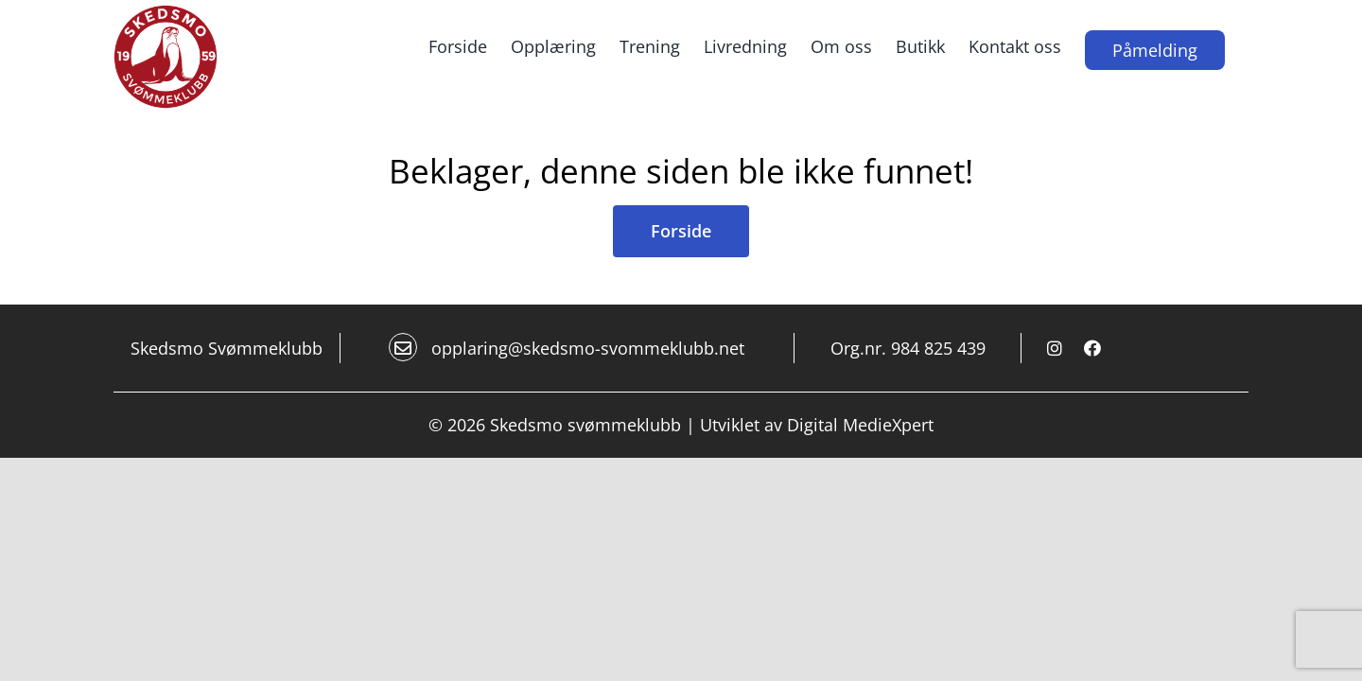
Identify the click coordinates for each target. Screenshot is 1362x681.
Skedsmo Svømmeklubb (227, 348)
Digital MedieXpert (860, 424)
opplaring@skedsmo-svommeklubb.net (566, 347)
